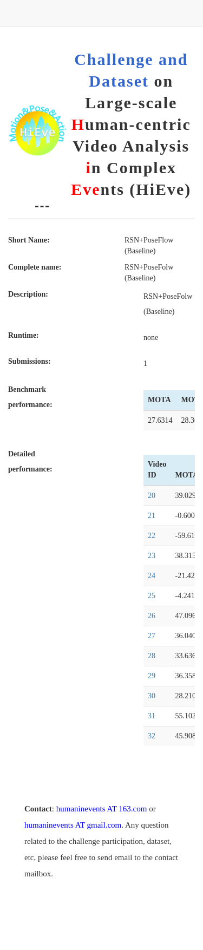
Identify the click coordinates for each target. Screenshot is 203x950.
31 (151, 716)
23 (151, 556)
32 (151, 736)
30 (151, 696)
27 (151, 636)
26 (151, 616)
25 (151, 596)
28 (151, 656)
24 (151, 576)
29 (151, 676)
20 (151, 496)
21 (151, 516)
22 (151, 536)
